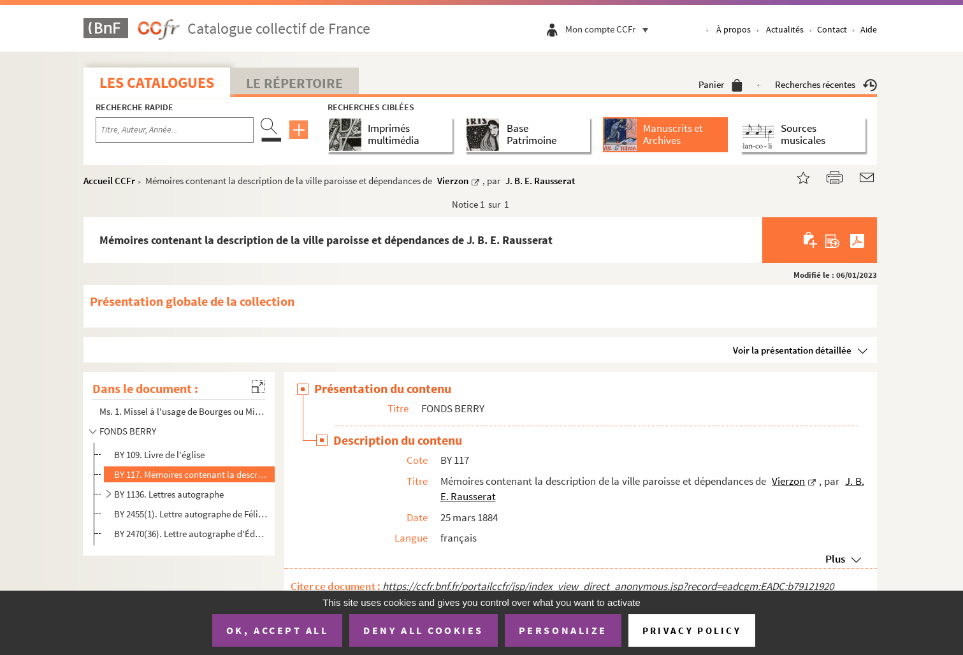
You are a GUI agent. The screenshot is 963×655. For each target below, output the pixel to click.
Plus (835, 559)
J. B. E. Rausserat (540, 181)
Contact (832, 29)
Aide (868, 29)
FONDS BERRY (127, 431)
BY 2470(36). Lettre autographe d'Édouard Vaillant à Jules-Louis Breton (191, 534)
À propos (733, 29)
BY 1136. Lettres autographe (169, 494)
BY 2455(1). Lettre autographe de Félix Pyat (191, 514)
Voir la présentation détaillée (792, 350)
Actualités (785, 29)
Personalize (563, 630)
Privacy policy (691, 630)
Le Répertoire (294, 83)
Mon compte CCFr (610, 29)
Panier (720, 84)
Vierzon (452, 181)
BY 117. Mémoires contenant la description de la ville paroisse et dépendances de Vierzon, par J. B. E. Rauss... (191, 474)
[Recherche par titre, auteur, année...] (175, 130)
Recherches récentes (826, 84)
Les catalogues (156, 82)
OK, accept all (277, 630)
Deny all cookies (423, 630)
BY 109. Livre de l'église (159, 455)
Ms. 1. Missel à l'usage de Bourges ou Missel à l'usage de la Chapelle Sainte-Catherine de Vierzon (182, 411)
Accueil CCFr (109, 181)
